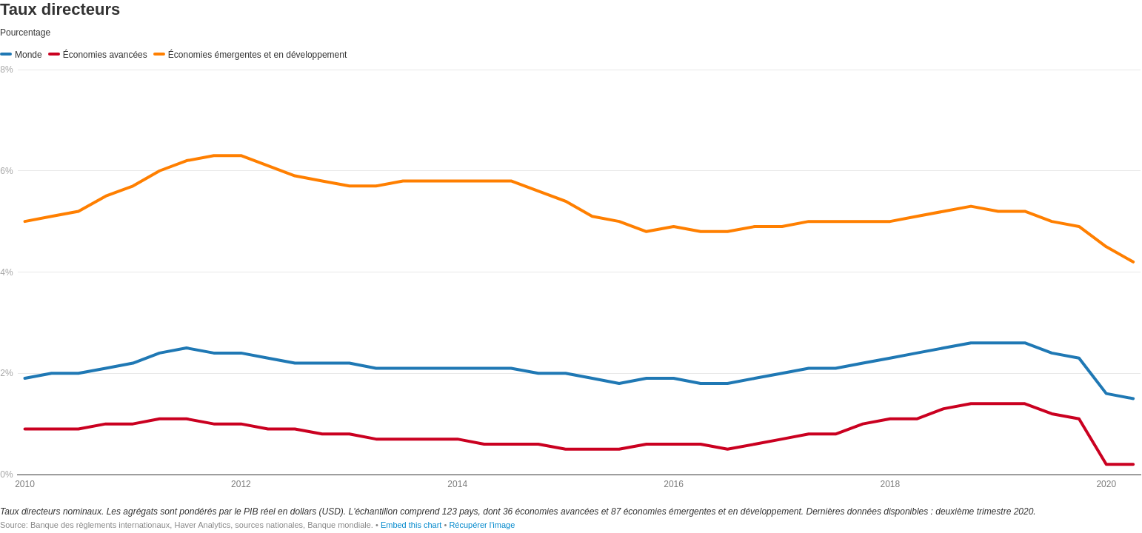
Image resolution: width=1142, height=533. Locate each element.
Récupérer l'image (482, 524)
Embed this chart (411, 524)
